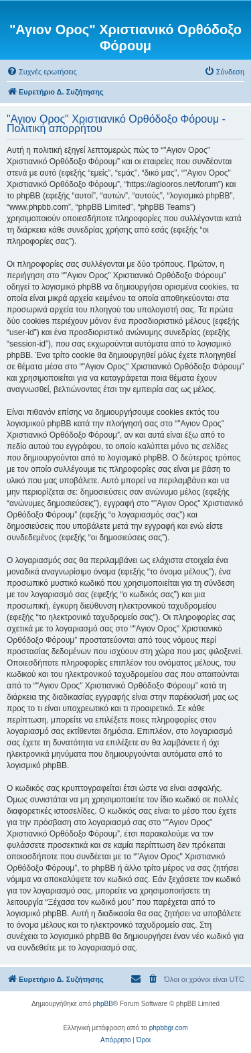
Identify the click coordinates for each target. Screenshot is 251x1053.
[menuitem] (42, 72)
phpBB (103, 1003)
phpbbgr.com (168, 1028)
